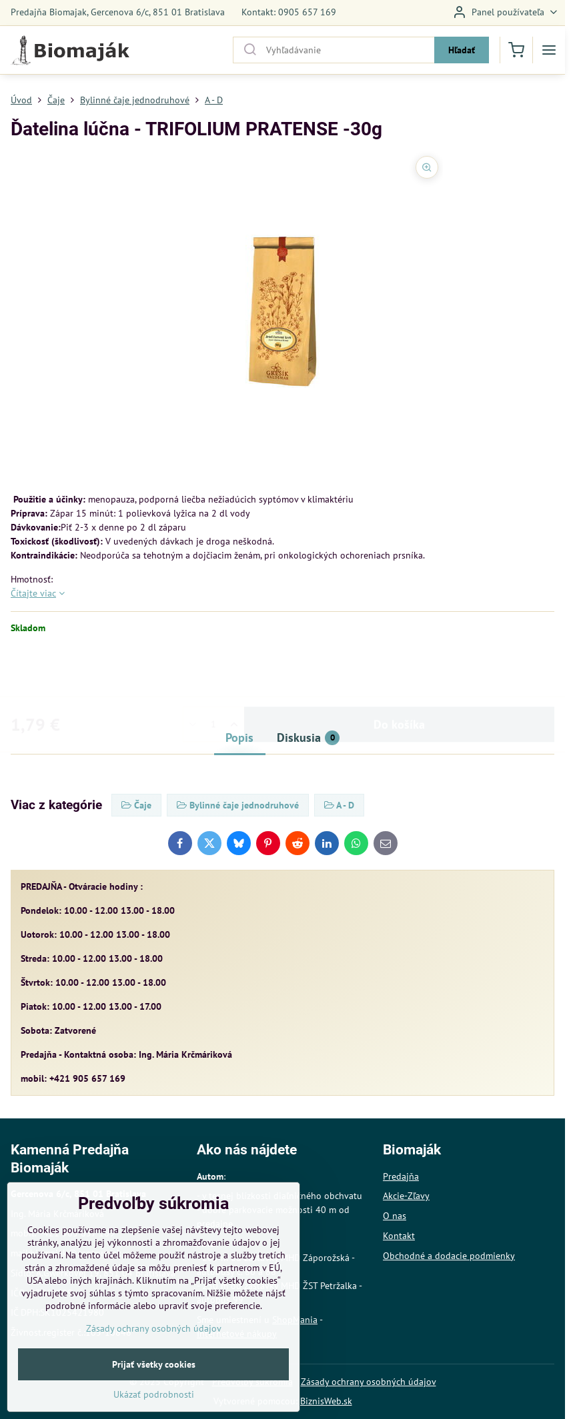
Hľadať (461, 50)
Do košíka (399, 672)
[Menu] (549, 50)
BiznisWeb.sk (326, 1401)
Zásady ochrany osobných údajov (368, 1382)
